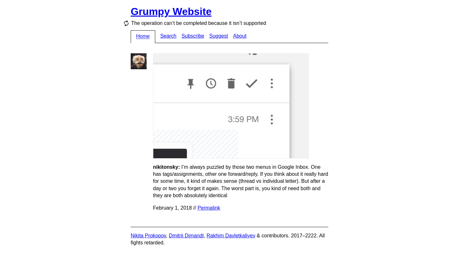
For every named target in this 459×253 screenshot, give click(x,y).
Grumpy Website (171, 11)
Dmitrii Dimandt (186, 235)
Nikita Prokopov (148, 235)
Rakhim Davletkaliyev (231, 235)
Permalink (209, 208)
